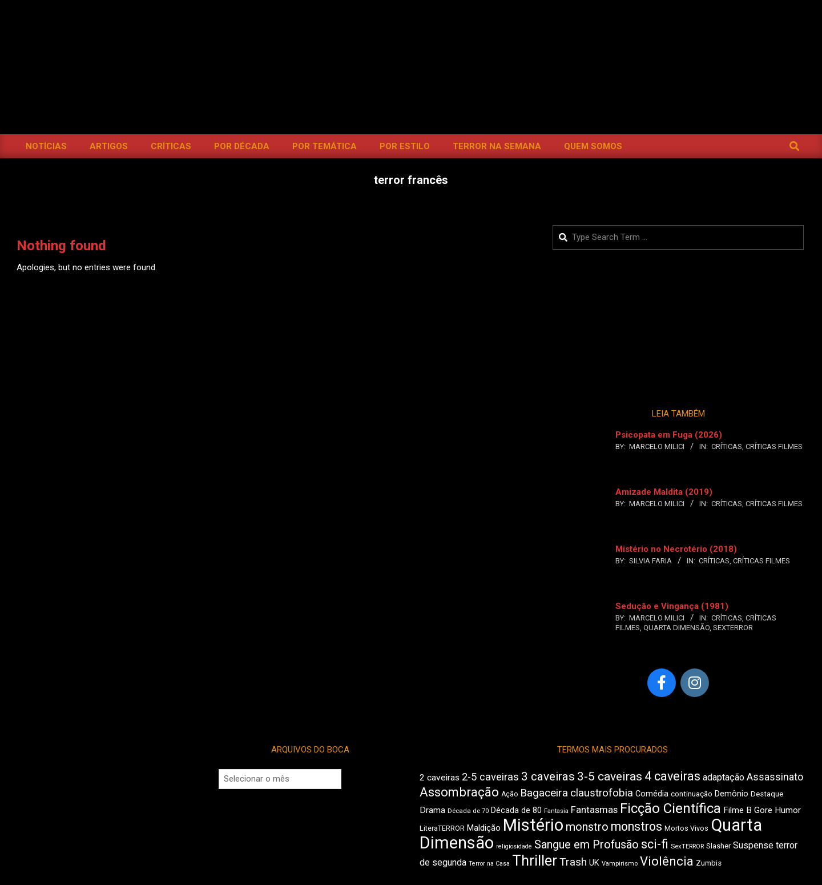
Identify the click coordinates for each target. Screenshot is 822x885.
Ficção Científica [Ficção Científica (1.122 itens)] (670, 808)
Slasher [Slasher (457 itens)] (718, 846)
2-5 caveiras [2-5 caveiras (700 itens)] (490, 777)
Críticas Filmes (774, 446)
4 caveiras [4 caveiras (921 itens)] (672, 776)
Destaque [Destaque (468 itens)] (767, 794)
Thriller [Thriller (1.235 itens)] (534, 860)
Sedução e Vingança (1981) (671, 606)
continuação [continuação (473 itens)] (691, 793)
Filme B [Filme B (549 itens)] (737, 810)
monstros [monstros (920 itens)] (636, 826)
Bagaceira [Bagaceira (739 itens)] (544, 792)
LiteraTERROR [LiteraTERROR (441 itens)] (442, 828)
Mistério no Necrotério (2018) (676, 549)
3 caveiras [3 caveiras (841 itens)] (548, 776)
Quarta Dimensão (676, 627)
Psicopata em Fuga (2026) (668, 435)
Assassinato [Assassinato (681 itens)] (775, 777)
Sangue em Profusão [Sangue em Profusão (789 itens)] (586, 844)
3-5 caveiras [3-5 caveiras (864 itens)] (609, 776)
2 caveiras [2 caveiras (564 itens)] (440, 777)
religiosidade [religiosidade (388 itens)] (514, 846)
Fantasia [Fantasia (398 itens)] (556, 811)
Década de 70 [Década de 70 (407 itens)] (468, 811)
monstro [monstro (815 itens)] (587, 827)
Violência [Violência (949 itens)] (667, 861)
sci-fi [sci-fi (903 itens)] (654, 844)
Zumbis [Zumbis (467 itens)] (709, 863)
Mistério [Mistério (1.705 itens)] (533, 825)
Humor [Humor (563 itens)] (788, 810)
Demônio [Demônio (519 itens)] (731, 793)
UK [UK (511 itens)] (594, 863)
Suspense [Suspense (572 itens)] (753, 845)
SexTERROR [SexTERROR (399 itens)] (687, 846)
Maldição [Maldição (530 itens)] (484, 828)
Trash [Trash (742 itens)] (573, 861)
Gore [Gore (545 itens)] (763, 810)
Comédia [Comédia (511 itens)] (651, 794)
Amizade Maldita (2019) (663, 492)
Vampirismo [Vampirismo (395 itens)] (620, 863)
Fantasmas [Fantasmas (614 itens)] (594, 809)
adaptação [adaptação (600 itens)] (723, 777)
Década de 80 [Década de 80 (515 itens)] (516, 810)
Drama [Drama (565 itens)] (432, 810)
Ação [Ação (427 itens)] (509, 794)
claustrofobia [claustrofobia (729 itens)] (601, 793)
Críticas (726, 446)
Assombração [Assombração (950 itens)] (459, 791)
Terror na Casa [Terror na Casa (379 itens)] (489, 863)
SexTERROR (733, 627)
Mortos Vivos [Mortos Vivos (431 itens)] (686, 828)
